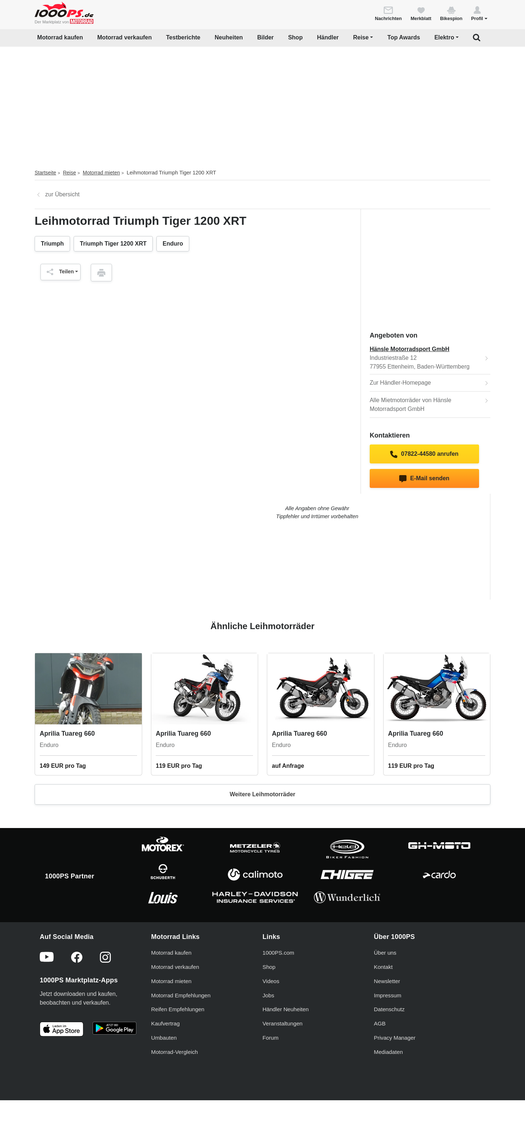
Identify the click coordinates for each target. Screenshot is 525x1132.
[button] (479, 13)
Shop (295, 37)
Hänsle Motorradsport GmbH (410, 349)
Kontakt (383, 967)
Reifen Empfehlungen (178, 1009)
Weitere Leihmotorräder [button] (262, 794)
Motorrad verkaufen (124, 37)
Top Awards (404, 37)
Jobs (268, 995)
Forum (270, 1038)
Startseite (45, 173)
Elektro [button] (444, 37)
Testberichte (183, 37)
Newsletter (387, 981)
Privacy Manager (395, 1038)
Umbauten (164, 1038)
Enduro (173, 243)
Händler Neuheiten (285, 1009)
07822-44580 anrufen (424, 454)
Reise (69, 173)
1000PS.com (278, 953)
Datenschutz (389, 1009)
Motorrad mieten (101, 173)
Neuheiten (229, 37)
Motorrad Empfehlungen (181, 995)
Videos (270, 981)
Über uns (385, 953)
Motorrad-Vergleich (174, 1052)
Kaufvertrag (165, 1023)
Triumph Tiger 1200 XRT (113, 243)
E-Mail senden (424, 478)
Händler (328, 37)
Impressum (387, 995)
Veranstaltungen (282, 1023)
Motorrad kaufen (60, 37)
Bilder (265, 37)
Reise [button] (361, 37)
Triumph (52, 243)
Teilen (58, 272)
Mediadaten (388, 1052)
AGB (380, 1023)
